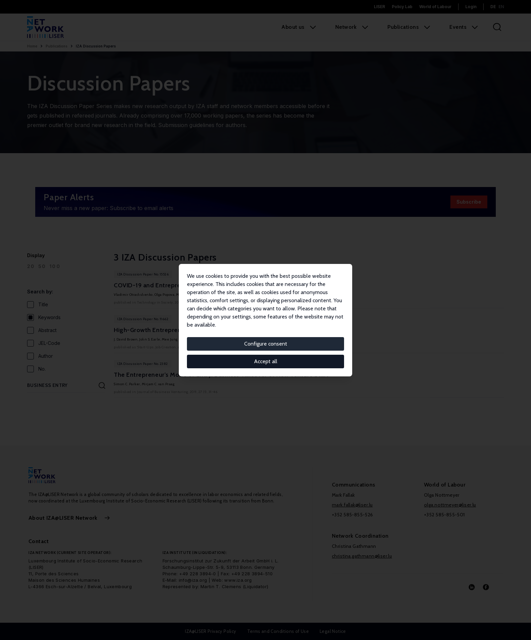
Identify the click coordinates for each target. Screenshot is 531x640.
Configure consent (265, 343)
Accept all (265, 361)
